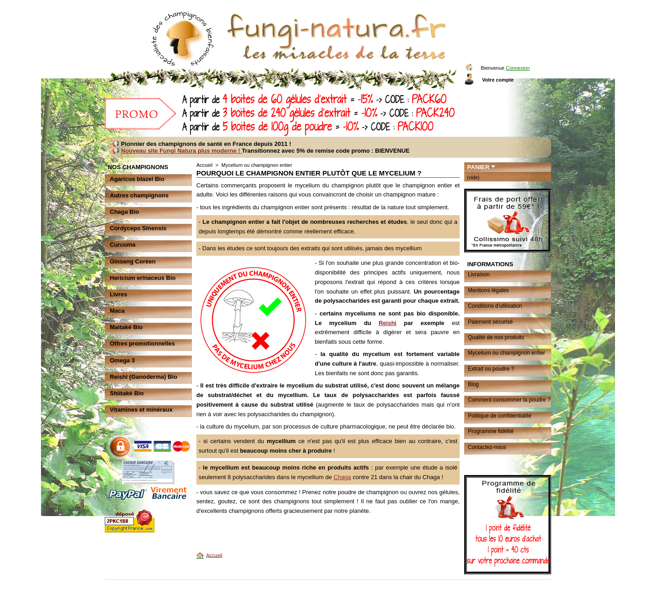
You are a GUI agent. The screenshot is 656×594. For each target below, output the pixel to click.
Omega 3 (122, 360)
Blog (473, 384)
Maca (117, 310)
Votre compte (497, 80)
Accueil (204, 165)
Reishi (387, 323)
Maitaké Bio (126, 327)
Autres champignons (139, 195)
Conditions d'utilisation (495, 306)
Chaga (342, 477)
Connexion (518, 68)
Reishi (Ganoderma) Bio (143, 376)
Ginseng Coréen (132, 261)
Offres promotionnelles (142, 343)
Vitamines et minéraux (141, 409)
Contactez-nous (487, 447)
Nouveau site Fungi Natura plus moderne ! (181, 150)
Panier (478, 167)
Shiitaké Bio (127, 393)
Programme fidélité (491, 431)
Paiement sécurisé (490, 322)
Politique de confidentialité (499, 416)
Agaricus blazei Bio (137, 179)
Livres (118, 294)
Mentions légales (488, 290)
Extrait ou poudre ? (491, 369)
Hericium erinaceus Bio (143, 277)
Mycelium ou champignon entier (506, 353)
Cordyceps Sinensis (138, 228)
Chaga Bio (124, 211)
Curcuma (122, 244)
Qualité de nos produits (496, 337)
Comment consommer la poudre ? (509, 400)
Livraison (479, 274)
